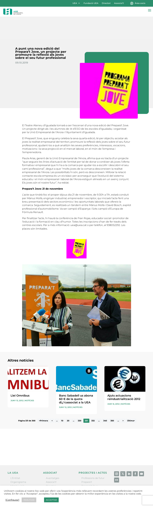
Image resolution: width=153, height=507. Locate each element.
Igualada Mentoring (92, 479)
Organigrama (18, 459)
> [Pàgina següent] (123, 398)
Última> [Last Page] (131, 398)
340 (105, 398)
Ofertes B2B (53, 467)
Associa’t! (119, 3)
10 (62, 398)
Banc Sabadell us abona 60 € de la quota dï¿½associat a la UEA (76, 376)
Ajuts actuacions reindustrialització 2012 (123, 374)
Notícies (29, 378)
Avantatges (52, 455)
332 (93, 398)
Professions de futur (92, 455)
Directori (106, 3)
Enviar (138, 431)
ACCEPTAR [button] (51, 500)
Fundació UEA (91, 3)
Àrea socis (140, 3)
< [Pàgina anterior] (52, 398)
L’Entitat (15, 455)
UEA (75, 3)
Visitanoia (87, 482)
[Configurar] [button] (12, 500)
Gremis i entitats (20, 467)
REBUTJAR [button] (29, 500)
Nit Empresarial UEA (93, 467)
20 (68, 398)
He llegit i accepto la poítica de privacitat (113, 426)
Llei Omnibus (20, 373)
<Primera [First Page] (43, 398)
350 (112, 398)
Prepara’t (86, 459)
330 (79, 398)
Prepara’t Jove (89, 463)
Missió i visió (17, 463)
